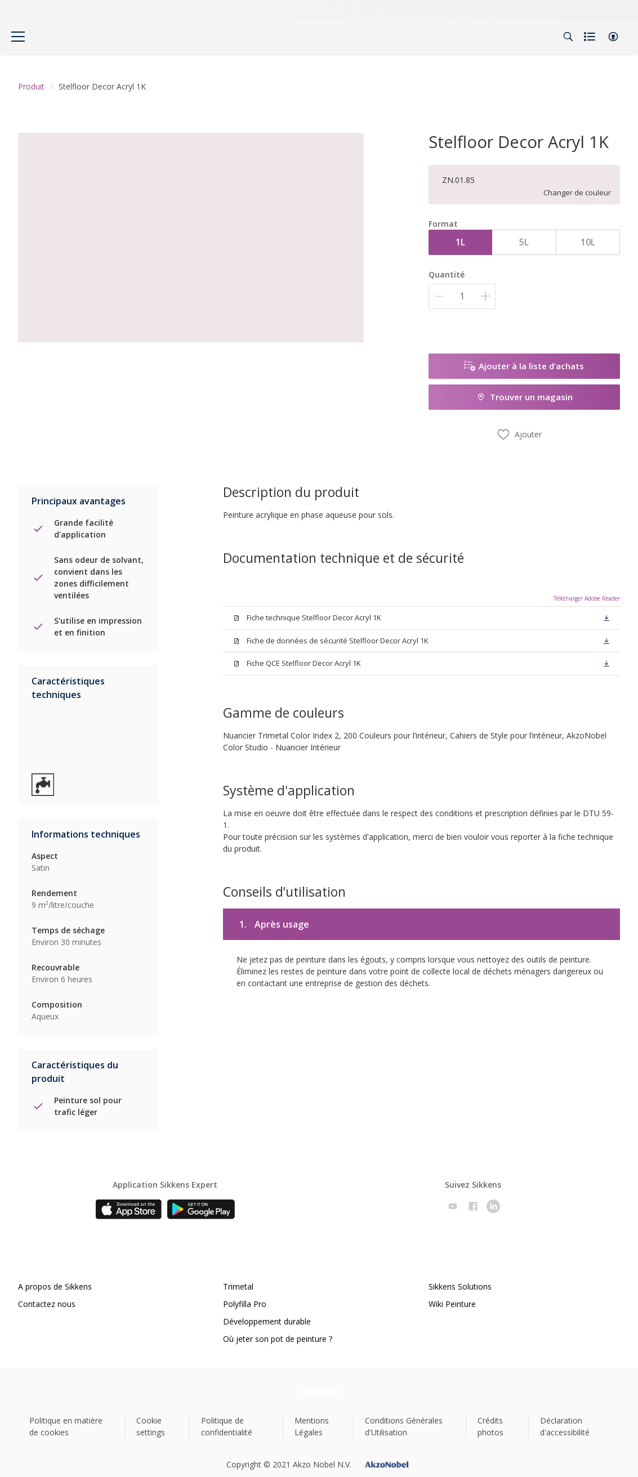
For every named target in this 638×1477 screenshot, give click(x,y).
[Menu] (18, 36)
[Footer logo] (319, 1391)
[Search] (568, 36)
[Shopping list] (590, 36)
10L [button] (588, 242)
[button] (613, 36)
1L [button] (460, 242)
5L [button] (524, 242)
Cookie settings (150, 1426)
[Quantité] (462, 296)
